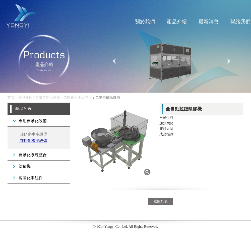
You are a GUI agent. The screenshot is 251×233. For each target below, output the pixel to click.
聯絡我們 (240, 21)
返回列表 (161, 201)
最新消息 (209, 21)
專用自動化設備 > (49, 97)
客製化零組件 (31, 178)
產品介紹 (177, 21)
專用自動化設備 (33, 121)
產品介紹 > (26, 97)
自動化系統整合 (33, 155)
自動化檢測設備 (33, 140)
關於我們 (145, 21)
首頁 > (12, 97)
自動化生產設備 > (78, 97)
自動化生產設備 (33, 134)
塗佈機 (25, 166)
